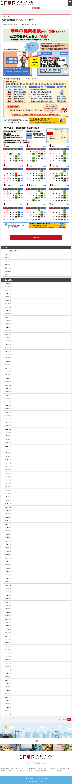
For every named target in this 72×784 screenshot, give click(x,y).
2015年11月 (8, 710)
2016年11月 (8, 670)
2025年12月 (8, 300)
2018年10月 (8, 592)
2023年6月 (8, 402)
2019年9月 (8, 554)
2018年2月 (8, 619)
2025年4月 (8, 327)
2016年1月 (8, 704)
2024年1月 (8, 378)
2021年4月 (8, 490)
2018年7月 (8, 602)
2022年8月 (8, 436)
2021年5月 (8, 487)
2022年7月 (8, 439)
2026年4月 (8, 286)
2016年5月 (8, 690)
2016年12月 (8, 666)
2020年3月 (8, 534)
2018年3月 (8, 615)
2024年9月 (8, 351)
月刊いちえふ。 (9, 271)
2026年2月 (8, 293)
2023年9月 (8, 391)
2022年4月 (8, 449)
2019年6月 (8, 565)
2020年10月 (8, 510)
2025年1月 (8, 337)
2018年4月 (8, 612)
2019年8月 (8, 558)
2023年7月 (8, 398)
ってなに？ (36, 763)
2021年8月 (8, 476)
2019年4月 (8, 571)
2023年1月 (8, 419)
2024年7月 (8, 358)
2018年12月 (8, 585)
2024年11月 (8, 344)
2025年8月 (8, 314)
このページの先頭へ (64, 719)
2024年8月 (8, 354)
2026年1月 (8, 297)
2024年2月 (8, 375)
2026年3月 (8, 290)
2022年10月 (8, 429)
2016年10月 (8, 673)
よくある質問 (43, 778)
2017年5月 (8, 649)
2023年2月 (8, 415)
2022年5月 (8, 446)
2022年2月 (8, 456)
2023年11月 (8, 385)
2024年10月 (8, 347)
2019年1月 (8, 581)
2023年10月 (8, 388)
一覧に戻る (36, 237)
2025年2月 (8, 334)
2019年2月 (8, 578)
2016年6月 (8, 687)
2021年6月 (8, 483)
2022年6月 (8, 442)
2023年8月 (8, 395)
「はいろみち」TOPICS (11, 251)
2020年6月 (8, 524)
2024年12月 (8, 341)
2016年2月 (8, 700)
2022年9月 (8, 432)
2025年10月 (8, 307)
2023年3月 (8, 412)
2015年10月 (8, 714)
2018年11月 (8, 588)
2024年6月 (8, 361)
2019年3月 (8, 575)
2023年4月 (8, 408)
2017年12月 (8, 626)
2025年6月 (8, 320)
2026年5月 (8, 283)
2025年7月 (8, 317)
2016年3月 (8, 697)
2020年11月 (8, 507)
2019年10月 (8, 551)
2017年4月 (8, 653)
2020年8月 (8, 517)
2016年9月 (8, 677)
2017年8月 (8, 639)
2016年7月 (8, 683)
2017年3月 (8, 656)
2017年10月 (8, 632)
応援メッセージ (9, 268)
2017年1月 (8, 663)
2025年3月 (8, 330)
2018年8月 (8, 598)
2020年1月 (8, 541)
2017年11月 (8, 629)
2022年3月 (8, 453)
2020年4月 (8, 531)
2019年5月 (8, 568)
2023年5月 (8, 405)
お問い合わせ (29, 778)
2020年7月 (8, 520)
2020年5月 (8, 527)
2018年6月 (8, 605)
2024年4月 (8, 368)
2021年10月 (8, 470)
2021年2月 (8, 497)
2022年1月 (8, 459)
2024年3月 (8, 371)
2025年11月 (8, 303)
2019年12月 (8, 544)
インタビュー (8, 257)
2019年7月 (8, 561)
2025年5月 (8, 324)
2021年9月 (8, 473)
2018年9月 (8, 595)
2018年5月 (8, 609)
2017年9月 (8, 636)
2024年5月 (8, 364)
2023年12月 (8, 381)
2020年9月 (8, 514)
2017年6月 (8, 646)
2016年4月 (8, 693)
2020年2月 (8, 537)
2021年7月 (8, 480)
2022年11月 (8, 425)
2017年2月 (8, 660)
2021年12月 (8, 463)
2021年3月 (8, 493)
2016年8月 (8, 680)
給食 (6, 274)
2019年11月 (8, 548)
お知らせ (7, 261)
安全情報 (7, 264)
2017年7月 (8, 643)
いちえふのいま (9, 254)
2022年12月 (8, 422)
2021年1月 (8, 500)
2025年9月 (8, 310)
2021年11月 (8, 466)
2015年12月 (8, 707)
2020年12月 (8, 503)
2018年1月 (8, 622)
